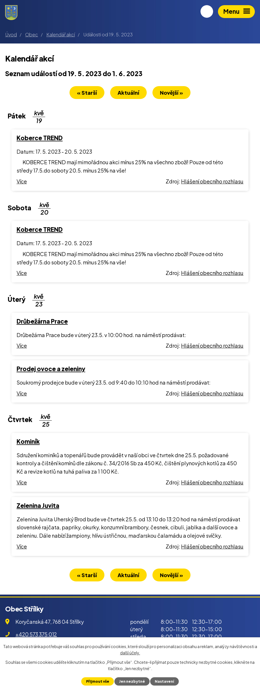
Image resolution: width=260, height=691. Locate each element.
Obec (31, 34)
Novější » (172, 93)
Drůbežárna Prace (42, 321)
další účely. (130, 652)
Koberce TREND (40, 138)
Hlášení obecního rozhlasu (212, 181)
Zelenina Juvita (38, 506)
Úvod (11, 34)
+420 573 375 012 (36, 634)
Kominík (28, 442)
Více (22, 181)
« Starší (86, 93)
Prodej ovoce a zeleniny (51, 369)
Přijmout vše (97, 681)
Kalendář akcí (60, 34)
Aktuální (128, 93)
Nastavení (164, 681)
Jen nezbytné (132, 681)
